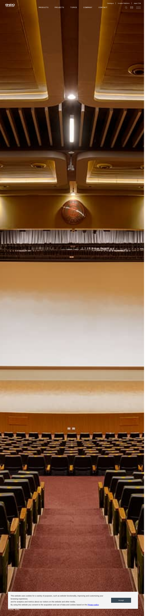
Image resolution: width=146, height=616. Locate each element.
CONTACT (103, 7)
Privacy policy (93, 605)
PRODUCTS (44, 7)
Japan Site (137, 3)
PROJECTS (59, 7)
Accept (121, 600)
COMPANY (87, 7)
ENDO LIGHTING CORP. (8, 5)
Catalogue (110, 3)
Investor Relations (124, 3)
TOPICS (73, 7)
